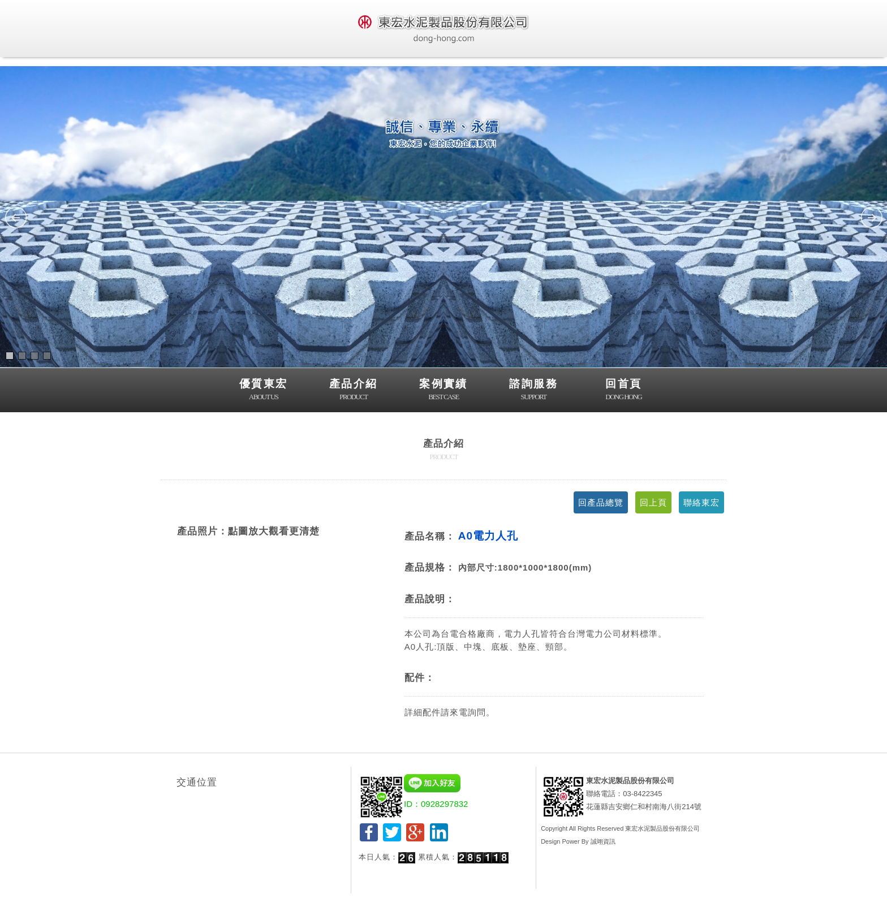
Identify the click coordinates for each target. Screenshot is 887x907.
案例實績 (443, 390)
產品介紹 (353, 390)
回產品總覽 (600, 502)
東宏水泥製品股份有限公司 (662, 828)
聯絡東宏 (701, 502)
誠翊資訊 (603, 841)
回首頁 (623, 390)
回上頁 (653, 502)
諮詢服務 (533, 390)
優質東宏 (263, 390)
